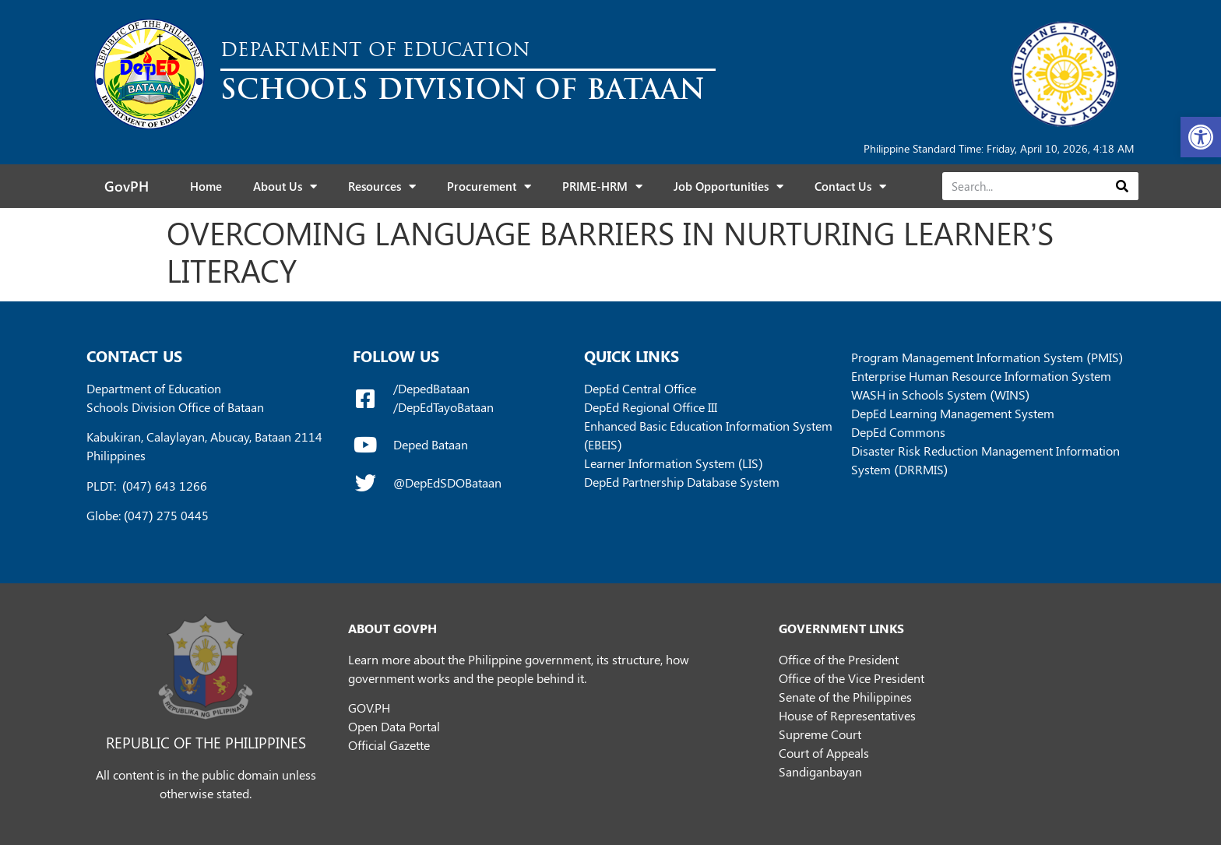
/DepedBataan (431, 388)
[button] (1201, 137)
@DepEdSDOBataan (447, 482)
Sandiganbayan (820, 771)
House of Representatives (847, 715)
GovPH (126, 186)
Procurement (489, 186)
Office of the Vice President (851, 678)
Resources (382, 186)
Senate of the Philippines (845, 696)
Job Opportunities (728, 186)
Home (206, 186)
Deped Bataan (430, 444)
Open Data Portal (394, 726)
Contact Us (850, 186)
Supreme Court (820, 734)
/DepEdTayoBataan (443, 407)
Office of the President (839, 659)
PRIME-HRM (602, 186)
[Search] (1121, 186)
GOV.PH (369, 707)
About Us (285, 186)
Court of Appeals (824, 753)
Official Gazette (389, 745)
